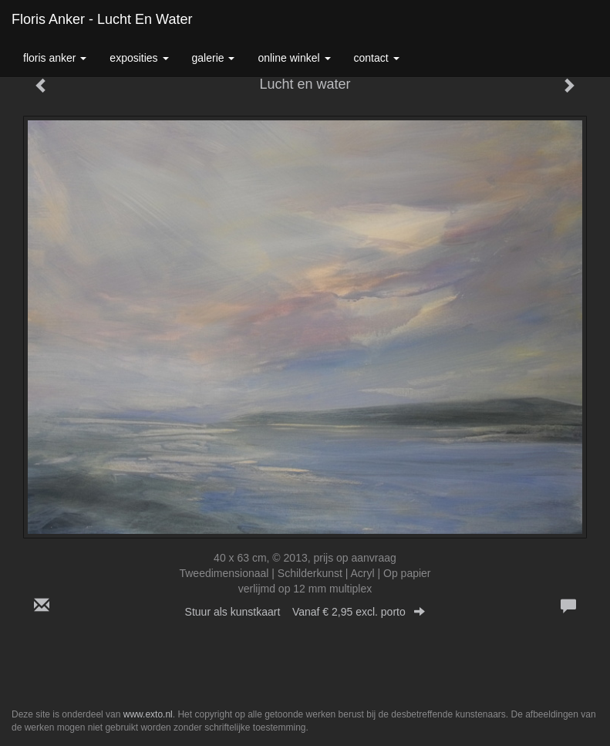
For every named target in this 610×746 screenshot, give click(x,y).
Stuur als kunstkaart (305, 612)
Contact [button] (376, 58)
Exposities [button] (139, 58)
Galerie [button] (213, 58)
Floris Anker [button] (54, 58)
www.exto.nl (148, 714)
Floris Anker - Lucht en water (102, 19)
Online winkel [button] (294, 58)
